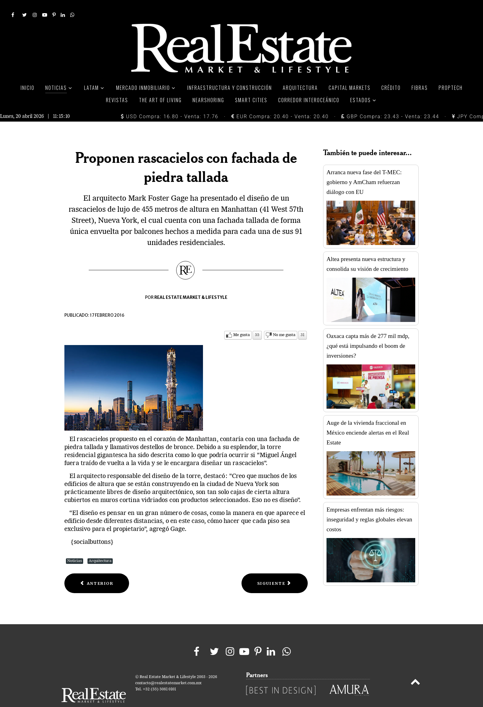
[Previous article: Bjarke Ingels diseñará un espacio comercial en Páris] (96, 570)
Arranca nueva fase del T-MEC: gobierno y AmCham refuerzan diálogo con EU (364, 168)
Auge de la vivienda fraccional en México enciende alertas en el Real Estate (368, 419)
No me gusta (284, 321)
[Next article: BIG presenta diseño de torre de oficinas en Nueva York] (275, 570)
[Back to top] (415, 669)
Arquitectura (100, 547)
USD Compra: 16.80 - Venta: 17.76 (169, 103)
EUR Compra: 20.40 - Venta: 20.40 (280, 103)
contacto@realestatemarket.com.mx (168, 670)
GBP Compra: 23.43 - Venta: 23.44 (390, 103)
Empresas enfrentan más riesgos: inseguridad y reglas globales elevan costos (369, 505)
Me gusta (241, 321)
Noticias (74, 547)
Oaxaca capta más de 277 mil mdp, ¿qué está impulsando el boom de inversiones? (368, 332)
